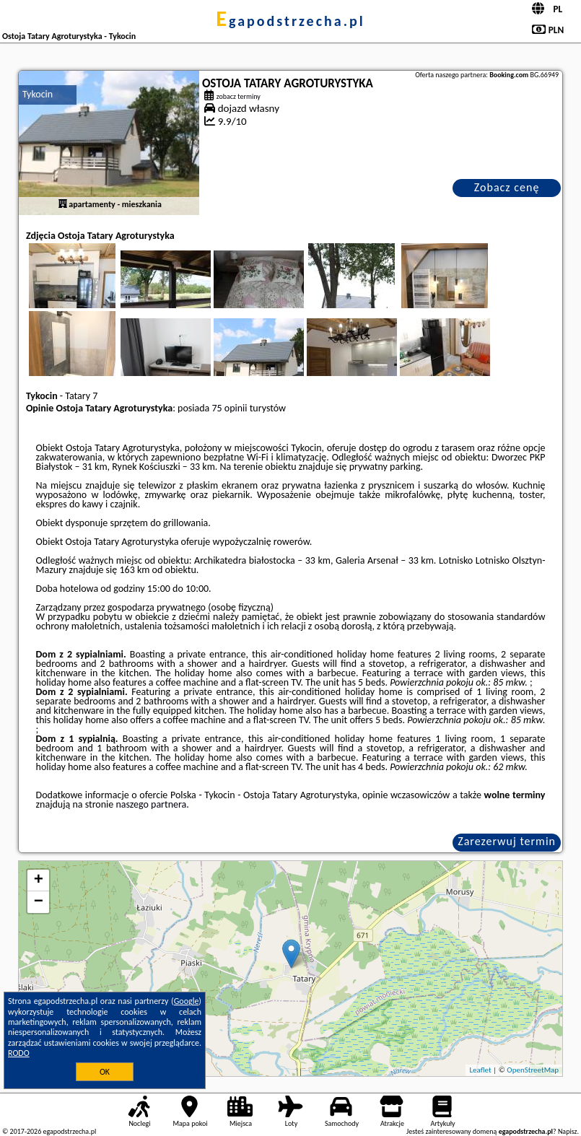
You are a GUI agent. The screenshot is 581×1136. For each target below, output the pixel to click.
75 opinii (229, 408)
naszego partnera (150, 804)
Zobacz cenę (507, 187)
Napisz (567, 1131)
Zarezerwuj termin (507, 841)
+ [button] (38, 880)
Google (186, 1001)
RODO (19, 1053)
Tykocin (37, 94)
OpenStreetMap (533, 1070)
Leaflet (480, 1070)
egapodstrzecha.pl (290, 21)
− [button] (38, 902)
